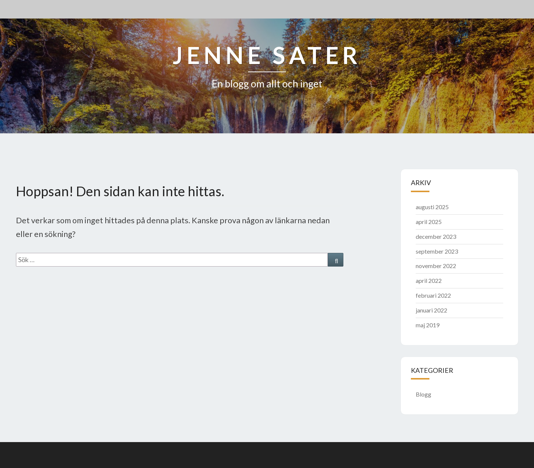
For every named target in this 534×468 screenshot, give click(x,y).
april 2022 (429, 280)
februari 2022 (433, 295)
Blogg (423, 394)
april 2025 (429, 221)
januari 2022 (431, 310)
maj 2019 (427, 324)
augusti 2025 (432, 206)
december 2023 (436, 236)
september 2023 (437, 251)
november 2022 (436, 265)
